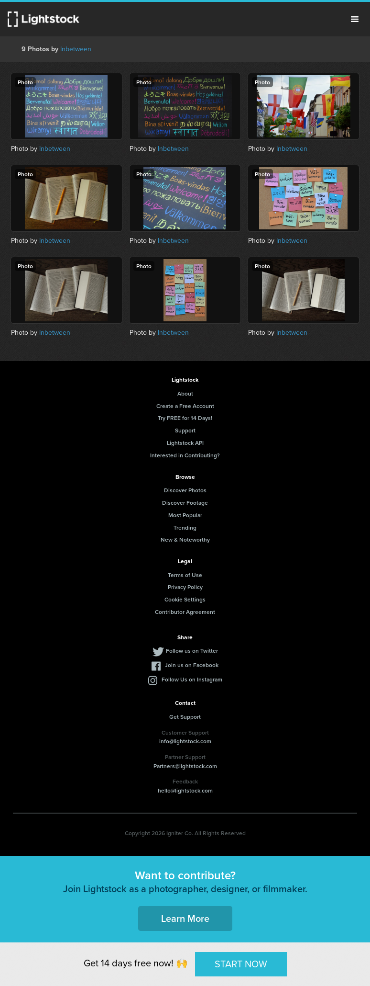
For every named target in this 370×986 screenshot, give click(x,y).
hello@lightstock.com (185, 790)
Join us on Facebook (191, 665)
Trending (185, 527)
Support (185, 430)
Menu (354, 19)
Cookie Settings (185, 599)
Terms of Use (185, 575)
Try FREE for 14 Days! (185, 418)
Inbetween (75, 49)
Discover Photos (185, 490)
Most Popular (185, 515)
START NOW (241, 964)
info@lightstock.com (185, 741)
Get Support (185, 717)
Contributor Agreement (185, 612)
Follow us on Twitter (192, 650)
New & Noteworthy (185, 539)
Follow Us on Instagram (192, 679)
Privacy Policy (185, 587)
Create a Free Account (185, 406)
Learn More (185, 918)
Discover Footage (185, 503)
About (185, 393)
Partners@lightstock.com (185, 766)
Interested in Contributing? (185, 455)
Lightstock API (185, 443)
